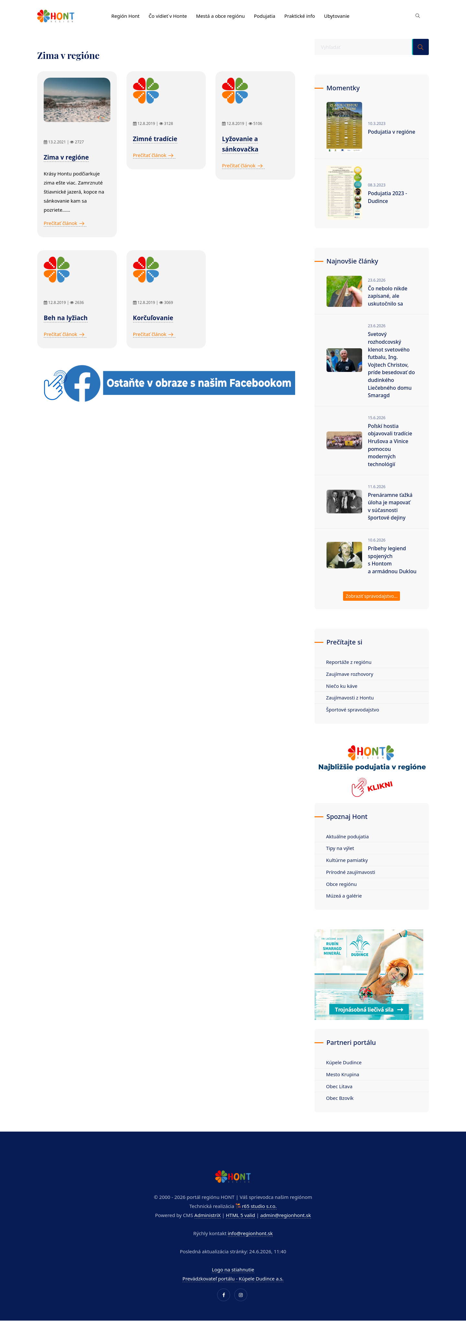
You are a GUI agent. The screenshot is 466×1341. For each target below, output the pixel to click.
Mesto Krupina (343, 1086)
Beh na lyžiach (66, 318)
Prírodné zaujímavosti (351, 883)
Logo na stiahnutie (233, 1281)
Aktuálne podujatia (348, 847)
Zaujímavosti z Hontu (351, 709)
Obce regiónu (342, 895)
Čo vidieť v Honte (168, 15)
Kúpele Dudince (344, 1074)
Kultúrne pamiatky (348, 871)
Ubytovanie (338, 15)
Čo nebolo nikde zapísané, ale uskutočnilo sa (388, 296)
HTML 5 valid (240, 1227)
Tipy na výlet (341, 859)
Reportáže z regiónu (349, 673)
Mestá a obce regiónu (221, 15)
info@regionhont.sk (250, 1245)
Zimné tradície (155, 139)
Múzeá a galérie (345, 907)
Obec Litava (340, 1098)
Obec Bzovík (340, 1110)
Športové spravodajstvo (353, 721)
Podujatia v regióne (392, 131)
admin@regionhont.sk (285, 1227)
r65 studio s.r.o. (259, 1218)
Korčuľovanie (153, 318)
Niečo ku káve (342, 697)
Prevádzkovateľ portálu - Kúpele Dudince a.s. (233, 1290)
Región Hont (125, 15)
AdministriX (207, 1227)
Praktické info (301, 15)
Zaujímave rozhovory (350, 685)
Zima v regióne (66, 157)
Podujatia (266, 15)
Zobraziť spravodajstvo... (371, 607)
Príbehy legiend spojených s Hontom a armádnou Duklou (387, 567)
